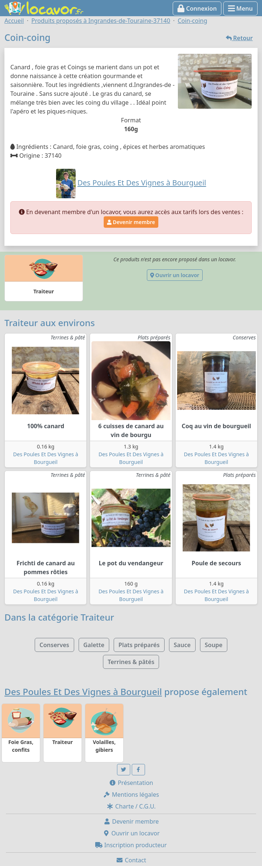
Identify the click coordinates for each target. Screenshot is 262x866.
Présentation (131, 783)
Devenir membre (131, 222)
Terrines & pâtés (131, 662)
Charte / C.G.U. (131, 806)
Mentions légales (131, 794)
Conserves (54, 645)
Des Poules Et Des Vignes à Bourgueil (83, 691)
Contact (131, 860)
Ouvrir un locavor (174, 275)
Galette (93, 645)
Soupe (214, 645)
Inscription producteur (131, 845)
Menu (240, 8)
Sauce (182, 645)
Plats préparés (139, 645)
